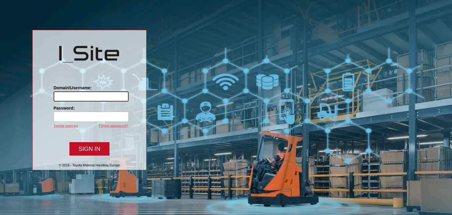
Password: (64, 108)
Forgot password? (113, 126)
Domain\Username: (73, 87)
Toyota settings (66, 126)
